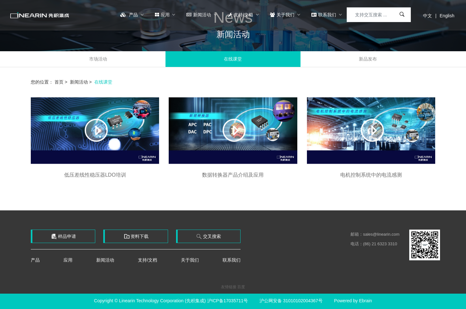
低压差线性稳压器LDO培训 (95, 178)
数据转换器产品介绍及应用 (233, 178)
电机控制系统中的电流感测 (371, 178)
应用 (163, 14)
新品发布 (368, 58)
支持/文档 (241, 14)
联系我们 (324, 14)
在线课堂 (233, 58)
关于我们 (283, 14)
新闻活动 (199, 14)
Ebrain (365, 300)
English (447, 15)
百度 (241, 287)
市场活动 (98, 58)
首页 (59, 82)
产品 (129, 14)
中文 (427, 15)
